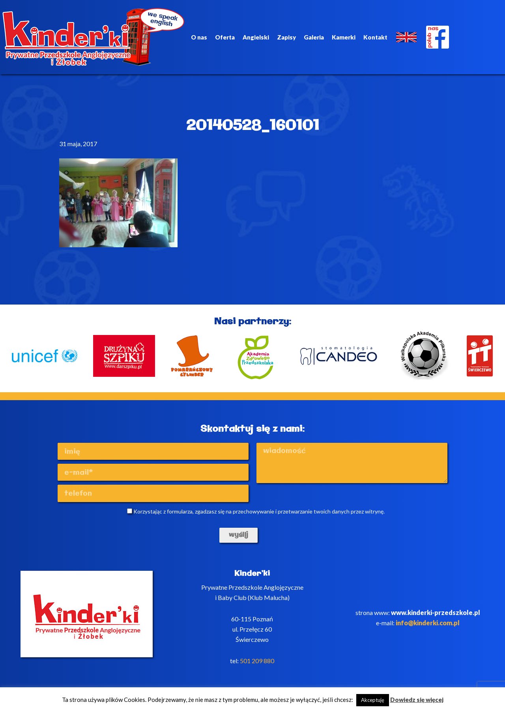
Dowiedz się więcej (416, 699)
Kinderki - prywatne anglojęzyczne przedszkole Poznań (93, 37)
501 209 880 (257, 660)
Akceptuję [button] (372, 700)
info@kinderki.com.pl (428, 622)
